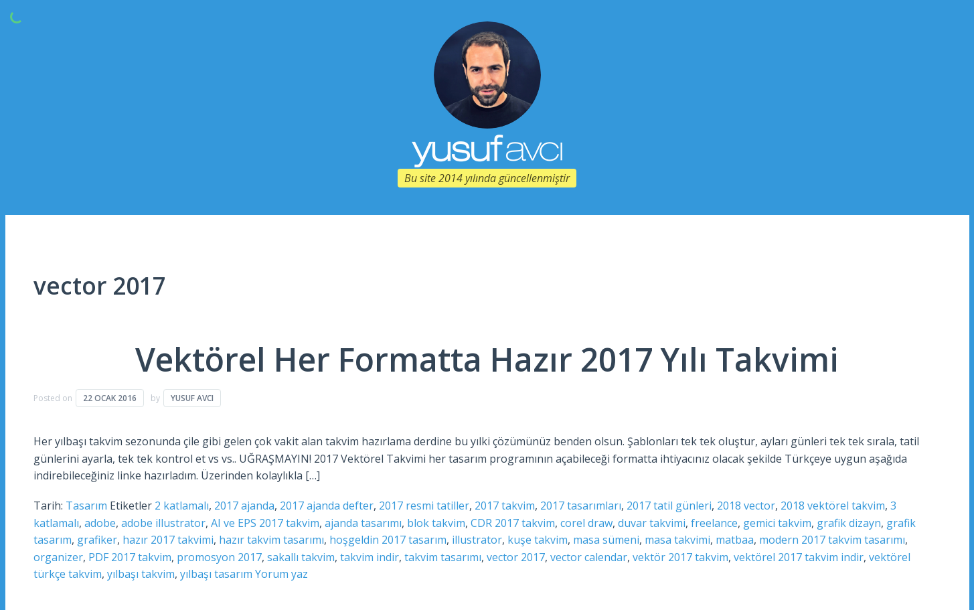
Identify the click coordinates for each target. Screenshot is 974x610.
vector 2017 (516, 557)
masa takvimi (677, 539)
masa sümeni (606, 539)
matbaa (735, 539)
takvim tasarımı (442, 557)
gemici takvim (777, 523)
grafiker (97, 539)
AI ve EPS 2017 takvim (265, 523)
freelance (714, 523)
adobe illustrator (163, 523)
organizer (58, 557)
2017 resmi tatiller (424, 505)
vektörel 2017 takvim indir (799, 557)
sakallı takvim (301, 557)
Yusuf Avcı (192, 398)
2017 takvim (505, 505)
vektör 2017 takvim (680, 557)
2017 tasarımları (580, 505)
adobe (100, 523)
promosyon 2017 (219, 557)
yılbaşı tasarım (216, 573)
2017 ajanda (244, 505)
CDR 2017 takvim (513, 523)
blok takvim (436, 523)
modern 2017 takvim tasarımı (832, 539)
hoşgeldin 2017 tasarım (388, 539)
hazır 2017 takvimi (168, 539)
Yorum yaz (281, 573)
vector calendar (588, 557)
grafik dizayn (849, 523)
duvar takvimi (651, 523)
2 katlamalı (182, 505)
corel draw (586, 523)
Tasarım (86, 505)
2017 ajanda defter (327, 505)
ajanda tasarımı (363, 523)
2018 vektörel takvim (833, 505)
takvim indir (369, 557)
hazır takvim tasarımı (271, 539)
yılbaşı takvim (141, 573)
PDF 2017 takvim (129, 557)
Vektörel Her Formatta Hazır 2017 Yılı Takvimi (487, 359)
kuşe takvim (537, 539)
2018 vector (746, 505)
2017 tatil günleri (669, 505)
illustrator (477, 539)
